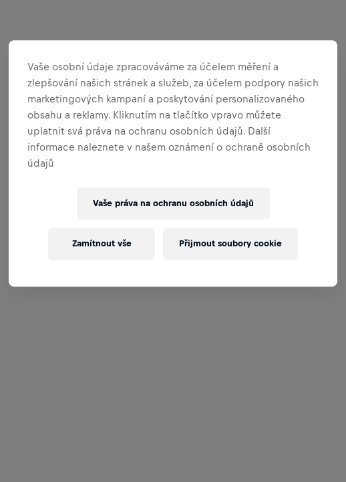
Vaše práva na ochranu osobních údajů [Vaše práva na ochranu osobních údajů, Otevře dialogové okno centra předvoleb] (173, 203)
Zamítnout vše (102, 243)
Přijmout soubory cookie (230, 243)
